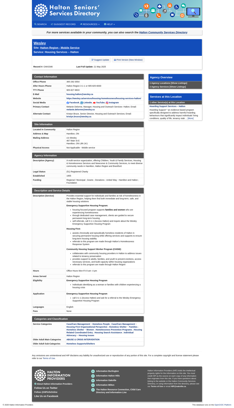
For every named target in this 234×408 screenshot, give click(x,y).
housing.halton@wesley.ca (80, 94)
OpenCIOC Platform (222, 405)
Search (40, 24)
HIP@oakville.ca (178, 386)
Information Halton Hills (108, 376)
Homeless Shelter (118, 327)
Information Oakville (106, 380)
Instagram (114, 102)
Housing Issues (86, 335)
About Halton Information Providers (53, 384)
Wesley (40, 43)
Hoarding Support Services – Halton (167, 106)
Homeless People (101, 324)
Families (133, 327)
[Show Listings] (179, 83)
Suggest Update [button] (100, 60)
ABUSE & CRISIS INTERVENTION (83, 339)
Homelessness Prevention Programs (114, 330)
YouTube (100, 102)
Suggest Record (63, 24)
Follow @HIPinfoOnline (45, 392)
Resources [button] (90, 24)
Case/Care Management (78, 324)
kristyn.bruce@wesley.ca (79, 116)
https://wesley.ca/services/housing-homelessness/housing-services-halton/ (104, 98)
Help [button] (109, 24)
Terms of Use (49, 358)
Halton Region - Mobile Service (60, 47)
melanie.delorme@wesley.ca (81, 109)
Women (90, 330)
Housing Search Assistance (108, 332)
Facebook (74, 102)
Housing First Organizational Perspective (87, 327)
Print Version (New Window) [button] (128, 60)
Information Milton (105, 385)
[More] (191, 118)
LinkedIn (87, 102)
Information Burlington (107, 371)
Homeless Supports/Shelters (81, 344)
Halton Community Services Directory (163, 32)
